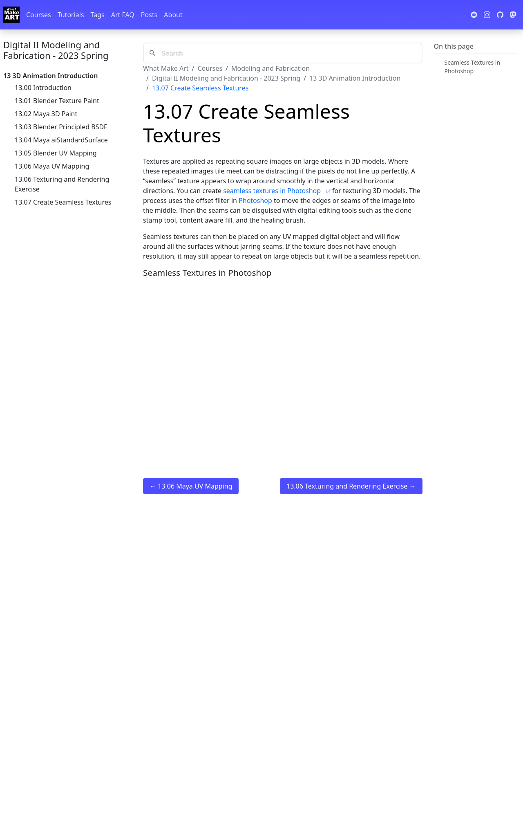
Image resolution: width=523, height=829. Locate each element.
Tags (98, 14)
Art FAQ (122, 14)
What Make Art (166, 68)
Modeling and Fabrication (270, 68)
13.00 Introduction (43, 87)
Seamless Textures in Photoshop (473, 67)
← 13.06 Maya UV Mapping (191, 486)
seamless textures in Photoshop (277, 190)
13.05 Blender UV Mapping (56, 153)
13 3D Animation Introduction (354, 78)
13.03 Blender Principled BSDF (61, 126)
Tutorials (71, 14)
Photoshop (255, 200)
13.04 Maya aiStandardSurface (61, 139)
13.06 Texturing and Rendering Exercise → (351, 486)
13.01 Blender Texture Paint (57, 100)
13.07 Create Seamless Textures (63, 202)
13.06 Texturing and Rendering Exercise (62, 184)
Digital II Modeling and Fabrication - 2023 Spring (56, 49)
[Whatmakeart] (11, 15)
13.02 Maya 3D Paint (46, 113)
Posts (149, 14)
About (173, 14)
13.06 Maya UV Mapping (52, 166)
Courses (38, 14)
